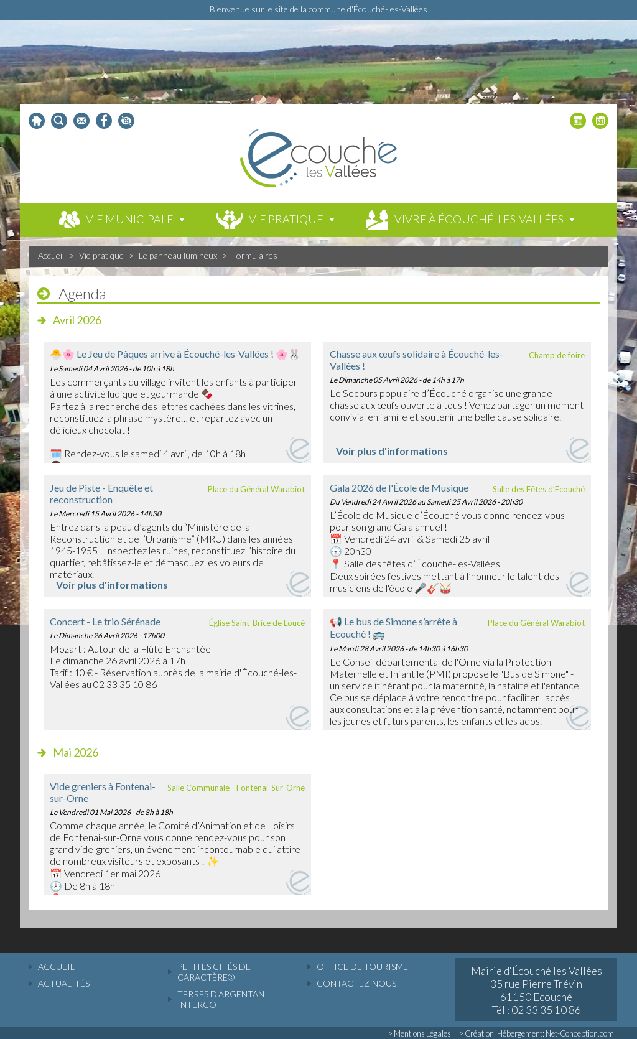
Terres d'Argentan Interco (220, 999)
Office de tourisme (362, 966)
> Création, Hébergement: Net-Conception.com (536, 1033)
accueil (56, 966)
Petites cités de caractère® (214, 971)
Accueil (51, 255)
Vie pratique (101, 255)
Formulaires (254, 255)
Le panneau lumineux (178, 255)
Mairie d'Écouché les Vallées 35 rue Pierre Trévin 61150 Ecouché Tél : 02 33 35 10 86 (536, 990)
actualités (64, 983)
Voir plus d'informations (392, 451)
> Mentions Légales (419, 1033)
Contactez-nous (356, 983)
